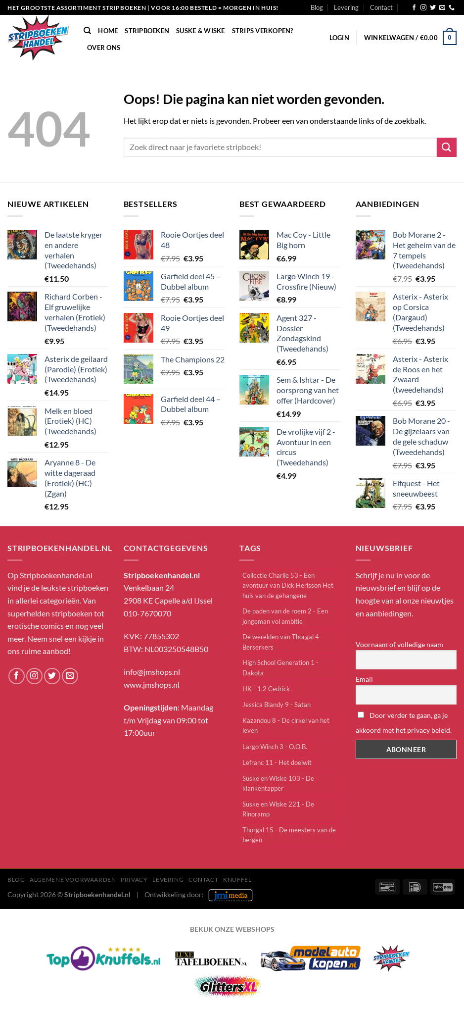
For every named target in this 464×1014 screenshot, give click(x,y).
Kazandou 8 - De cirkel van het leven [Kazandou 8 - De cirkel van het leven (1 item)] (285, 725)
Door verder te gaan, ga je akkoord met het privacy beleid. (404, 722)
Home (108, 31)
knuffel (237, 879)
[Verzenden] (447, 147)
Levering (346, 7)
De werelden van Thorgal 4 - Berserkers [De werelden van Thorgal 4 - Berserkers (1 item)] (282, 642)
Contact (381, 7)
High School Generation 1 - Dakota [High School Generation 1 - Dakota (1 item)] (280, 667)
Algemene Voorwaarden (73, 879)
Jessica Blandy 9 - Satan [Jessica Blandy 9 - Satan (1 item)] (276, 705)
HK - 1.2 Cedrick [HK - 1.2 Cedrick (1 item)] (266, 689)
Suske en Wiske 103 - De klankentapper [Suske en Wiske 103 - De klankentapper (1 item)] (278, 783)
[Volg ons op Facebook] (414, 7)
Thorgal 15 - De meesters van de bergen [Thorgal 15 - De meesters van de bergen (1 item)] (289, 835)
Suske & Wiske (200, 31)
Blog (317, 7)
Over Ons (103, 47)
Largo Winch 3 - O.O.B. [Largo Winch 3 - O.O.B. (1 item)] (274, 747)
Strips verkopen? (262, 31)
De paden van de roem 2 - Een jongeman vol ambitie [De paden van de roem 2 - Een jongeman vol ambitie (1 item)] (285, 616)
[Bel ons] (452, 7)
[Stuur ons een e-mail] (442, 7)
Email (364, 679)
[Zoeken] (87, 30)
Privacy (134, 879)
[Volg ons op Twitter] (433, 7)
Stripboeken (147, 31)
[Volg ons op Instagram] (423, 7)
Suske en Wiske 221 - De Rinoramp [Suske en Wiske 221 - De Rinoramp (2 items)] (278, 809)
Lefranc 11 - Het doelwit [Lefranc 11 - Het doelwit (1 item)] (277, 762)
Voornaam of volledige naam (399, 644)
